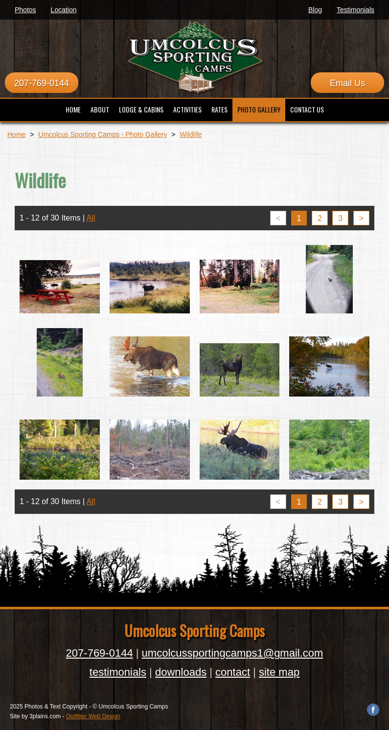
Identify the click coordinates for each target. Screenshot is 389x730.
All (91, 218)
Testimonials (355, 10)
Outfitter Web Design (93, 716)
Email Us (347, 83)
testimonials (118, 672)
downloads (180, 672)
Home (16, 134)
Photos (25, 10)
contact (232, 672)
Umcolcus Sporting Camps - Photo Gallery (102, 134)
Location (64, 10)
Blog (315, 10)
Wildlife (191, 134)
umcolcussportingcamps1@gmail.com (232, 653)
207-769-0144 (41, 83)
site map (279, 672)
